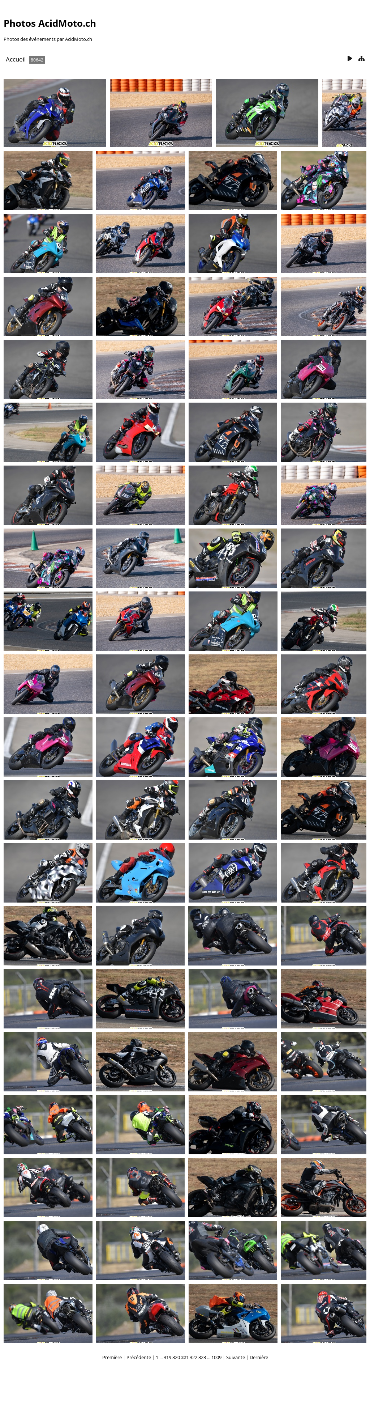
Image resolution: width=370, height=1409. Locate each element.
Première (112, 1357)
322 (193, 1357)
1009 (216, 1357)
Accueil (16, 59)
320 (176, 1357)
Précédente (138, 1357)
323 (202, 1357)
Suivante (235, 1357)
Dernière (259, 1357)
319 (167, 1357)
